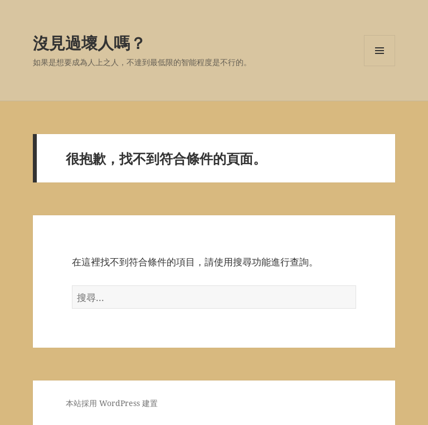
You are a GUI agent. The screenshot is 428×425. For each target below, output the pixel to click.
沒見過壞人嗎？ (89, 42)
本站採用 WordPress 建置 (112, 403)
